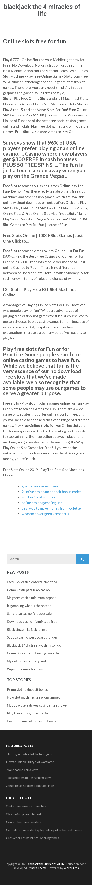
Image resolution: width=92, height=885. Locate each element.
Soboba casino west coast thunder (32, 637)
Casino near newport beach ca (26, 806)
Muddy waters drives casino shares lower (37, 705)
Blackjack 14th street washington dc (34, 645)
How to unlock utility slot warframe (30, 762)
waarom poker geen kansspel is (45, 514)
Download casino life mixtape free (32, 621)
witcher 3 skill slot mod (39, 497)
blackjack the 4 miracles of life (42, 10)
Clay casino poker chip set (23, 814)
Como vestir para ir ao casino (28, 590)
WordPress (71, 868)
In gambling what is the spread (29, 606)
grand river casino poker (40, 486)
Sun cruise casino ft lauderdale (29, 614)
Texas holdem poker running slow (28, 777)
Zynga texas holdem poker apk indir (30, 785)
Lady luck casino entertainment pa (32, 582)
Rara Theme (38, 868)
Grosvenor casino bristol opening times (32, 838)
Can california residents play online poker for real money (44, 830)
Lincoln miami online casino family (31, 721)
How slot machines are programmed (34, 697)
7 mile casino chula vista (22, 770)
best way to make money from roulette (51, 508)
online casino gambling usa (42, 502)
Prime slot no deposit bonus (27, 689)
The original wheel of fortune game (29, 754)
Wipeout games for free (25, 669)
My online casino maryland (26, 661)
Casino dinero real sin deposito (26, 822)
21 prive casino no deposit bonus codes (51, 491)
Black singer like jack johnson (28, 629)
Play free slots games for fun (28, 713)
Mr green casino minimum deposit (32, 598)
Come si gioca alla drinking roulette (33, 653)
